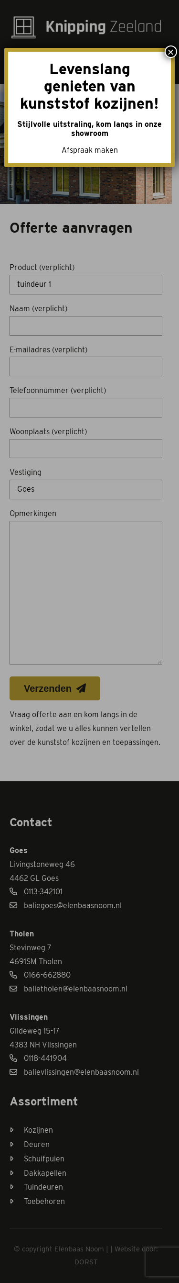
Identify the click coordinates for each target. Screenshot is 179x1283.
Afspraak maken (90, 150)
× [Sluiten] (171, 51)
